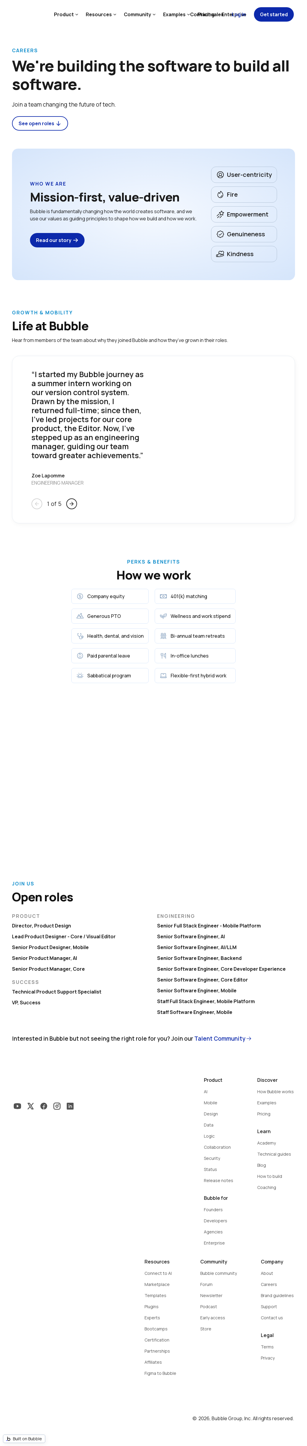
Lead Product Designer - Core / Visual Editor (64, 936)
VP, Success (26, 1002)
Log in (239, 14)
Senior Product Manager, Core (48, 969)
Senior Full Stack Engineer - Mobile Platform (209, 925)
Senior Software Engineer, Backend (199, 958)
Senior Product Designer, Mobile (50, 947)
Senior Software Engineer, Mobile (197, 990)
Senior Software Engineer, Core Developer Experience (221, 969)
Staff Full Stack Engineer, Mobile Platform (206, 1001)
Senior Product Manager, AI (44, 958)
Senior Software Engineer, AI (191, 936)
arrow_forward (72, 504)
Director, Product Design (41, 925)
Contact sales (207, 14)
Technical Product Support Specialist (56, 991)
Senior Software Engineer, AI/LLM (197, 947)
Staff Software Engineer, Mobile (194, 1012)
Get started (274, 14)
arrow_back (37, 504)
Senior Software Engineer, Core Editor (202, 979)
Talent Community (219, 1038)
